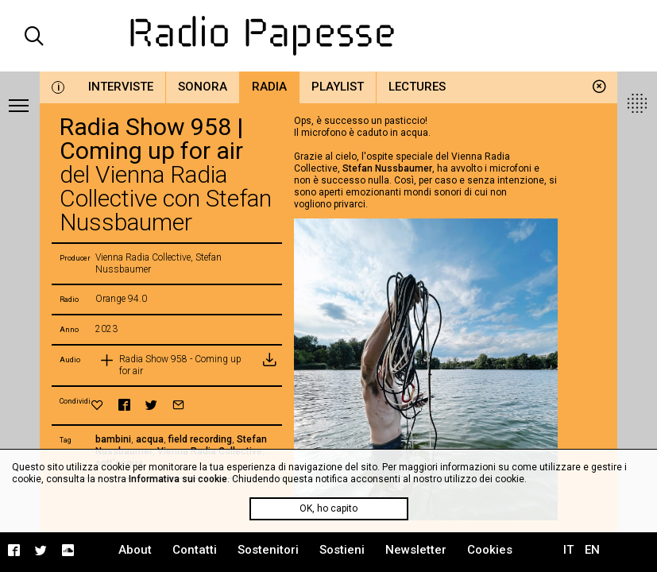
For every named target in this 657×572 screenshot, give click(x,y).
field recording (200, 439)
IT (568, 550)
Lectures (417, 86)
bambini (113, 439)
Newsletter (415, 550)
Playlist (337, 86)
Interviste (120, 86)
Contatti (194, 550)
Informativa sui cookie (178, 479)
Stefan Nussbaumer (387, 168)
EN (592, 550)
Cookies (489, 550)
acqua (150, 439)
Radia (269, 86)
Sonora (202, 86)
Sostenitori (268, 550)
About (135, 550)
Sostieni (342, 550)
